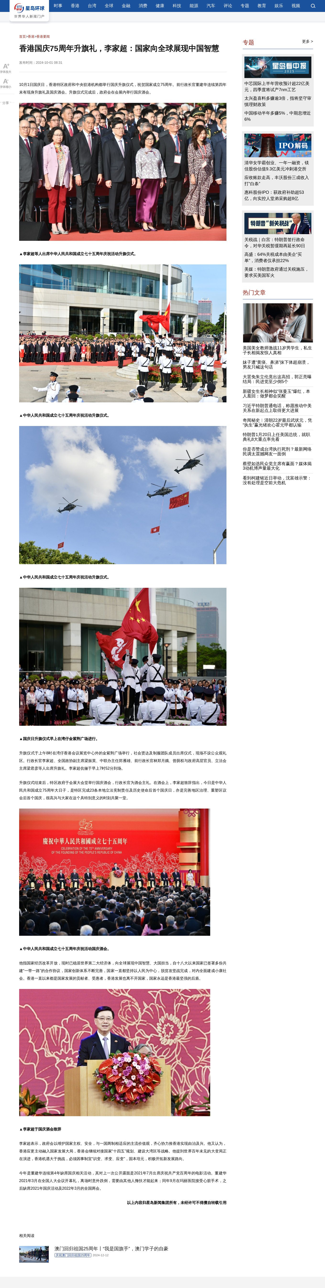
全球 (109, 5)
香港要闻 (43, 36)
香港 (75, 5)
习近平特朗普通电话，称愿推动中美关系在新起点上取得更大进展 (277, 408)
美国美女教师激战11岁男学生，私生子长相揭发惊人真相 (277, 350)
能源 (194, 5)
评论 (228, 5)
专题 (245, 5)
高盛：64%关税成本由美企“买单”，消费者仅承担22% (273, 257)
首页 (22, 36)
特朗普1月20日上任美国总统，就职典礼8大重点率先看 (276, 437)
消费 (143, 5)
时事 (58, 5)
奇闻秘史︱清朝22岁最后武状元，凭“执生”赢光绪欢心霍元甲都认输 (277, 422)
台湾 (92, 5)
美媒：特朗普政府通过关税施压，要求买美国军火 (276, 272)
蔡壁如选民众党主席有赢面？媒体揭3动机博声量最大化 (277, 466)
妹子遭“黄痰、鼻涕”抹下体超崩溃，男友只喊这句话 (276, 364)
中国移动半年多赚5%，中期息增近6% (277, 116)
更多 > (307, 41)
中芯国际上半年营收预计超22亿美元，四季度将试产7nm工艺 (276, 86)
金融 (126, 5)
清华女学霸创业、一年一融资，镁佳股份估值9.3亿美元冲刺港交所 (276, 165)
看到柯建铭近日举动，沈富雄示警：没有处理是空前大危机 (277, 480)
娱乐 (279, 5)
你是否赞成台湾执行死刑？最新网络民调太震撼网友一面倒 (277, 451)
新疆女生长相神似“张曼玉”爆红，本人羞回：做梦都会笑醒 (276, 394)
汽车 (211, 5)
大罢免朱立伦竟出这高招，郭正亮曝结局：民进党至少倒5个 (277, 379)
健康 (160, 5)
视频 (296, 5)
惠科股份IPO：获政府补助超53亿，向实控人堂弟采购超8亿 (274, 195)
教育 (262, 5)
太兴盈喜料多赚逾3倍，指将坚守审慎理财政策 (277, 101)
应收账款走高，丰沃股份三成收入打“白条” (276, 180)
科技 (177, 5)
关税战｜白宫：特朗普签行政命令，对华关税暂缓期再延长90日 (274, 242)
